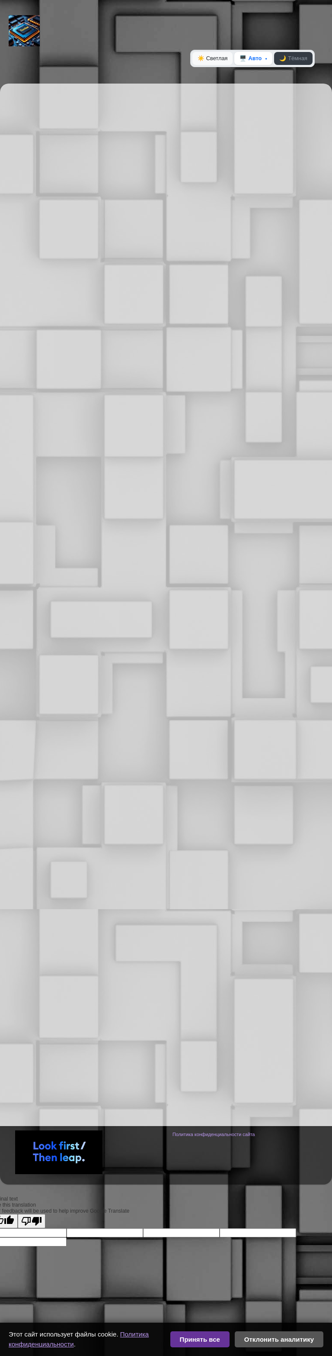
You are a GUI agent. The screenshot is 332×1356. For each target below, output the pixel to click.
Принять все (200, 1339)
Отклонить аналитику (279, 1339)
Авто (250, 58)
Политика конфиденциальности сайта (213, 1134)
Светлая (213, 58)
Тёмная (293, 58)
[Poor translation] (31, 1221)
